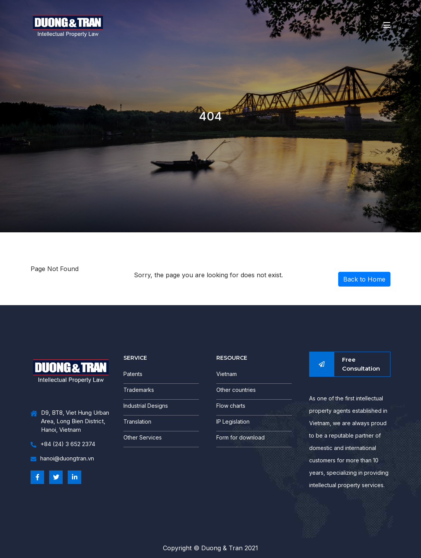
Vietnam (226, 374)
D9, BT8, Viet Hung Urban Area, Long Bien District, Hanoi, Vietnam (70, 421)
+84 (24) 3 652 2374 (63, 444)
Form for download (240, 437)
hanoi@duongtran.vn (62, 459)
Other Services (142, 437)
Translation (137, 421)
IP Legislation (233, 421)
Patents (132, 374)
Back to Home (364, 279)
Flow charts (230, 405)
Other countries (236, 389)
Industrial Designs (145, 405)
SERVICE (135, 357)
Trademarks (138, 389)
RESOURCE (231, 357)
